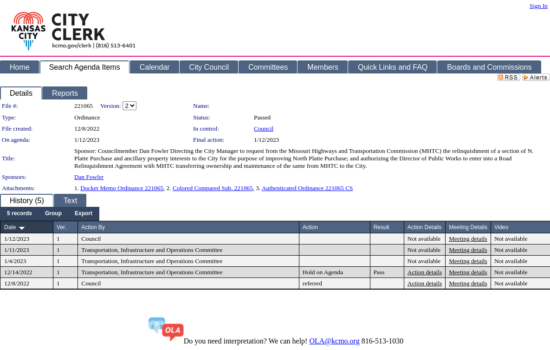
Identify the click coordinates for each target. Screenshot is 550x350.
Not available (424, 238)
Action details (425, 272)
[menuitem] (19, 213)
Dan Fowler (89, 176)
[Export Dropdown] (83, 213)
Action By (93, 227)
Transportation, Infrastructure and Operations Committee (151, 249)
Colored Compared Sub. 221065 (213, 188)
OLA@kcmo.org (334, 341)
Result (381, 227)
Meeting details (468, 238)
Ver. (61, 227)
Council (263, 128)
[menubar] (49, 214)
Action (310, 227)
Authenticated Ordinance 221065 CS (307, 188)
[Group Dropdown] (53, 213)
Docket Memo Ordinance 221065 (121, 188)
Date (10, 227)
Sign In (539, 5)
